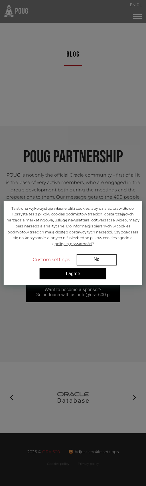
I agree (73, 273)
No (96, 259)
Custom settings (51, 259)
